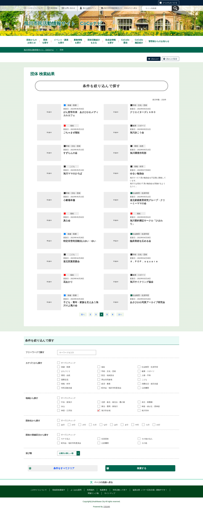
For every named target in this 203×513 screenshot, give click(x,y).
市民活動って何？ (120, 490)
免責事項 (103, 490)
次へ (120, 314)
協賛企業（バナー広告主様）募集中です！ (150, 490)
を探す (45, 41)
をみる (94, 41)
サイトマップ (109, 493)
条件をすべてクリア (63, 468)
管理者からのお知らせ (158, 41)
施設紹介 (139, 41)
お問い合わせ (70, 8)
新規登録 (53, 8)
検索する (141, 468)
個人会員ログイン (89, 8)
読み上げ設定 (171, 59)
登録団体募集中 (58, 490)
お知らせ (31, 41)
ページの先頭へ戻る (103, 482)
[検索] (175, 8)
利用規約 (90, 490)
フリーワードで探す (35, 352)
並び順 (29, 453)
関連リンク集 (93, 493)
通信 (125, 41)
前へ (83, 314)
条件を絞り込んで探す (101, 86)
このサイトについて (35, 8)
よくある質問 (76, 490)
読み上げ (155, 59)
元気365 (106, 507)
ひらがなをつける (170, 3)
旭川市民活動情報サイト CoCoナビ (39, 50)
